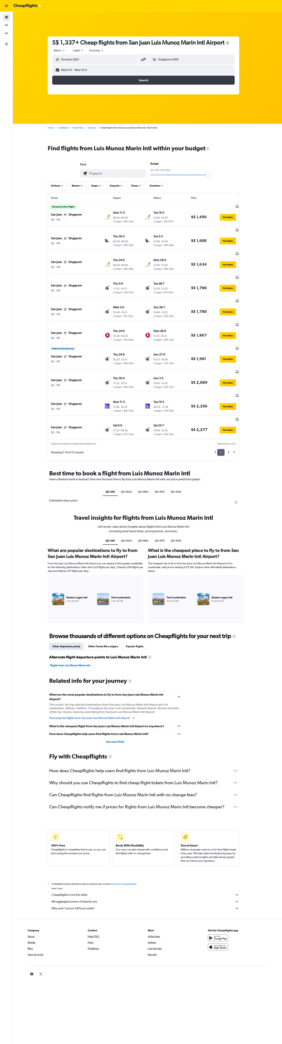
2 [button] (232, 415)
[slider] (212, 174)
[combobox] (63, 50)
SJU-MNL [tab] (147, 454)
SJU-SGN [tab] (180, 454)
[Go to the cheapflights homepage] (27, 6)
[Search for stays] (6, 25)
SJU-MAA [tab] (130, 454)
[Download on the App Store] (224, 909)
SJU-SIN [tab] (114, 454)
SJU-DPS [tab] (164, 454)
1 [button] (225, 415)
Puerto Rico (82, 127)
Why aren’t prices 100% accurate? (149, 871)
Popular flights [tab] (139, 608)
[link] (218, 936)
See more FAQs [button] (119, 704)
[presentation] (231, 43)
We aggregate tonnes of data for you (149, 864)
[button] (6, 6)
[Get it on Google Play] (224, 900)
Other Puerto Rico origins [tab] (107, 608)
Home (55, 127)
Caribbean (67, 127)
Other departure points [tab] (70, 608)
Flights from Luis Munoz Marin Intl (74, 627)
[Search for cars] (6, 33)
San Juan (96, 127)
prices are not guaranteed (128, 846)
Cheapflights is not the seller (149, 857)
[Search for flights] (6, 17)
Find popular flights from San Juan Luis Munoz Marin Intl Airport (96, 680)
